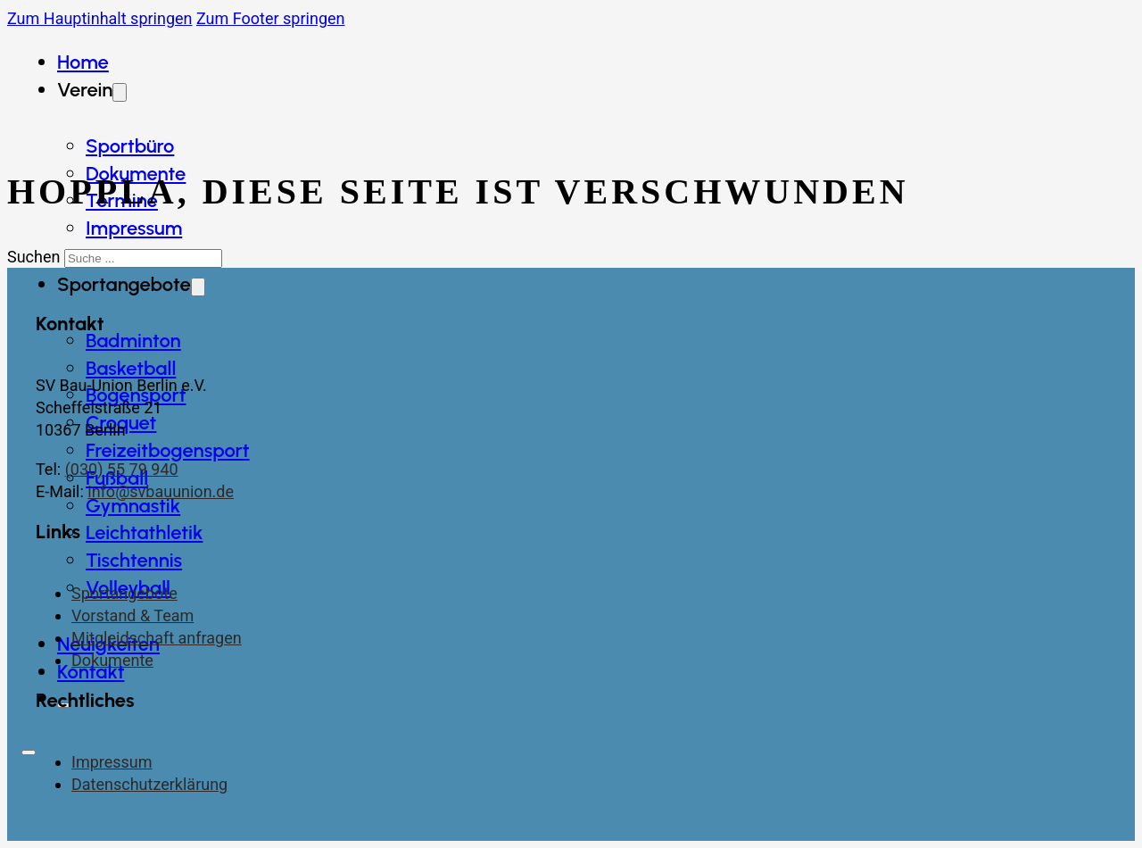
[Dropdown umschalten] (198, 287)
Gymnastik (133, 506)
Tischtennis (134, 560)
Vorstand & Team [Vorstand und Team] (132, 615)
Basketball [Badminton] (131, 368)
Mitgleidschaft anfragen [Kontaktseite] (156, 637)
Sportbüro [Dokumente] (130, 146)
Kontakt (91, 672)
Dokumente (112, 660)
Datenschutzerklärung (149, 784)
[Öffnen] (28, 752)
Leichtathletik (144, 532)
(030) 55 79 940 (121, 469)
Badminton (133, 340)
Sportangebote (124, 593)
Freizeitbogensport (168, 450)
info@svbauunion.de (160, 491)
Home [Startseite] (83, 62)
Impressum (134, 228)
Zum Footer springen (270, 18)
